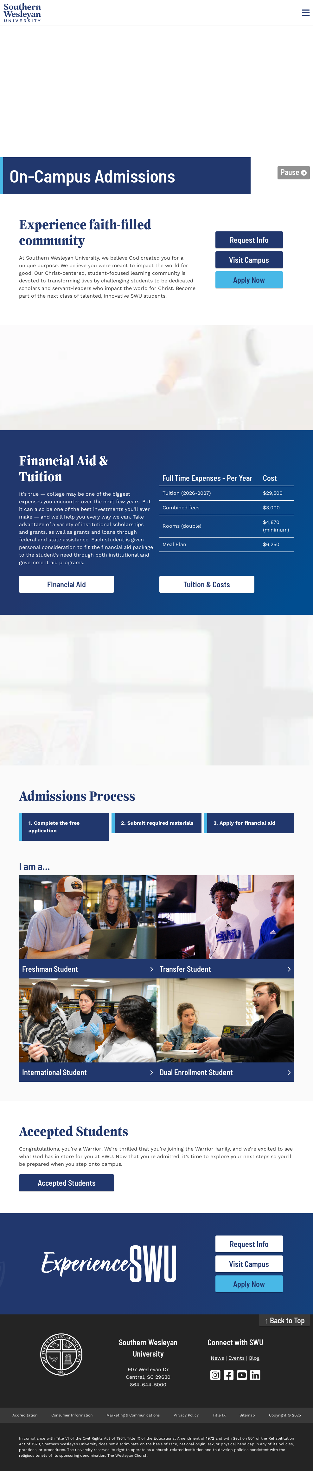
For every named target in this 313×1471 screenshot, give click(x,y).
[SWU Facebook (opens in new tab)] (228, 1376)
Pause (290, 172)
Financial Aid (66, 584)
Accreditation (24, 1415)
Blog (254, 1358)
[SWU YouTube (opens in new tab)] (242, 1376)
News (217, 1358)
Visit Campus (249, 259)
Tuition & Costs (206, 584)
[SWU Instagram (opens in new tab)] (215, 1376)
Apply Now (249, 279)
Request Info (249, 239)
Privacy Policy (186, 1415)
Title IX (219, 1415)
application (43, 831)
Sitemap (247, 1415)
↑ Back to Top (285, 1320)
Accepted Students (67, 1182)
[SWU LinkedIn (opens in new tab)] (255, 1376)
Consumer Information (72, 1415)
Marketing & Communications (133, 1415)
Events (236, 1358)
